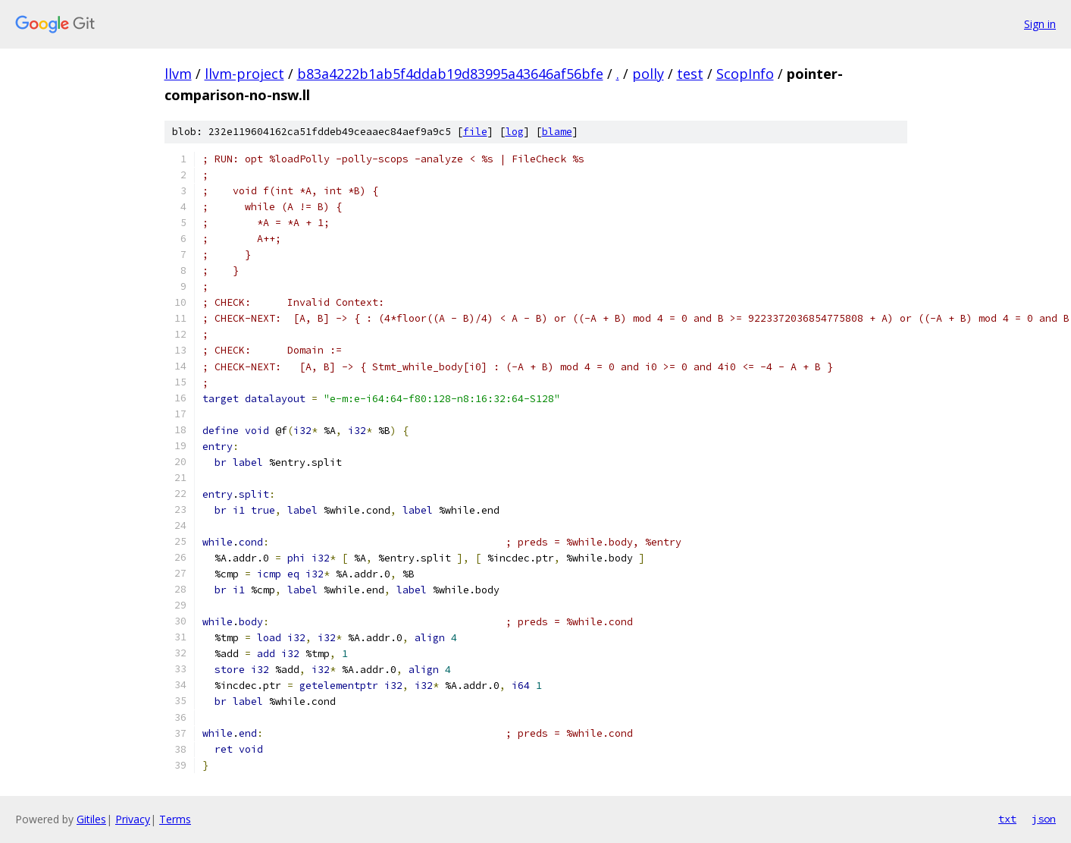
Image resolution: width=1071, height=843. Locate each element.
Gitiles (91, 819)
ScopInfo (745, 73)
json (1044, 819)
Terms (175, 819)
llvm (178, 73)
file (475, 131)
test (690, 73)
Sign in (1040, 24)
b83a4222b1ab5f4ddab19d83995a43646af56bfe (450, 73)
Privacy (132, 819)
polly (648, 73)
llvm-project (244, 73)
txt (1007, 819)
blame (557, 131)
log (515, 131)
